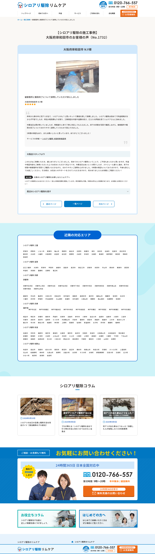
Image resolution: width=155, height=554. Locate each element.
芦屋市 (55, 317)
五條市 (62, 333)
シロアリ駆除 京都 (30, 275)
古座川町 (66, 352)
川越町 (40, 254)
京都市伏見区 (124, 286)
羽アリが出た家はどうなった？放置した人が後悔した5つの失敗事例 (118, 427)
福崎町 (117, 323)
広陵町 (101, 336)
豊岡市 (82, 320)
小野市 (85, 317)
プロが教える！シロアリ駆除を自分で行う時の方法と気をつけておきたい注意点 (77, 429)
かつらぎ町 (113, 349)
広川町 (125, 352)
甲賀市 (51, 267)
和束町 (118, 299)
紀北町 (64, 254)
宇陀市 (33, 333)
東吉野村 (75, 339)
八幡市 (25, 299)
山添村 (106, 339)
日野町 (47, 270)
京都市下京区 (75, 286)
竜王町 (55, 270)
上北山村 (56, 336)
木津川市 (48, 296)
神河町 (56, 323)
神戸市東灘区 (114, 309)
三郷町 (108, 336)
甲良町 (25, 270)
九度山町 (50, 352)
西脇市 (97, 320)
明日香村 (122, 333)
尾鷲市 (49, 251)
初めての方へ (43, 13)
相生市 (25, 317)
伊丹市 (77, 317)
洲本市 (33, 320)
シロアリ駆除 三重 (30, 245)
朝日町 (25, 254)
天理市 (85, 333)
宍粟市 (25, 320)
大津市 (36, 267)
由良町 (49, 355)
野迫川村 (66, 339)
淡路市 (70, 317)
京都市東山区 (111, 286)
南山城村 (101, 299)
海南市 (40, 349)
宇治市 (33, 296)
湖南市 (58, 267)
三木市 (112, 320)
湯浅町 (42, 355)
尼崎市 (62, 317)
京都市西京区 (99, 286)
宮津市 (115, 296)
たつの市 (56, 320)
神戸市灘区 (92, 309)
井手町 (33, 299)
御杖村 (91, 339)
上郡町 (64, 323)
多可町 (103, 323)
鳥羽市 (99, 251)
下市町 (116, 336)
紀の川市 (48, 349)
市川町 (33, 323)
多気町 (86, 254)
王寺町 (40, 336)
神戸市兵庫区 (126, 309)
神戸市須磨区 (44, 309)
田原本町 (41, 339)
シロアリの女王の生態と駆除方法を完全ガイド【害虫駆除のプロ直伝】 (35, 423)
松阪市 (114, 251)
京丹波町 (75, 299)
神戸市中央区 (68, 309)
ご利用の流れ (94, 13)
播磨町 (110, 323)
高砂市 (40, 320)
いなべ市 (41, 251)
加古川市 (93, 317)
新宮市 (64, 349)
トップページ (26, 13)
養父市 (25, 323)
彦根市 (89, 267)
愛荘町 (126, 267)
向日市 (122, 296)
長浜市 (73, 267)
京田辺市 (57, 296)
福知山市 (99, 296)
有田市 (25, 349)
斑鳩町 (33, 336)
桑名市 (71, 251)
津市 (93, 251)
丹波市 (74, 320)
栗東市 (119, 267)
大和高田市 (112, 333)
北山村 (25, 352)
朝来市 (47, 317)
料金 (60, 13)
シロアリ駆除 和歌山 (31, 343)
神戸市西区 (102, 309)
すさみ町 (83, 352)
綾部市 (25, 296)
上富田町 (123, 349)
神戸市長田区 (80, 309)
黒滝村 (94, 336)
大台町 (33, 254)
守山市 (104, 267)
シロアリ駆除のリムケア (85, 541)
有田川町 (96, 349)
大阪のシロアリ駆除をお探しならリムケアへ (52, 177)
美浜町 (34, 355)
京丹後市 (66, 296)
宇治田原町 (49, 299)
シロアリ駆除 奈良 (30, 327)
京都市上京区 (40, 286)
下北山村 (124, 336)
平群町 (83, 339)
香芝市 (47, 333)
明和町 (125, 254)
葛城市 (55, 333)
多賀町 (33, 270)
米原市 (97, 267)
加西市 (101, 317)
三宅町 (98, 339)
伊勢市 (33, 251)
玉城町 (94, 254)
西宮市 (89, 320)
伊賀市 (25, 251)
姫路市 (104, 320)
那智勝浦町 (100, 352)
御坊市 (56, 349)
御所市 (70, 333)
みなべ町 (26, 355)
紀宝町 (56, 254)
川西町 (79, 336)
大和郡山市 (101, 333)
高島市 (65, 267)
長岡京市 (83, 296)
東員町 (101, 254)
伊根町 (40, 299)
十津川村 (57, 339)
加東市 (108, 317)
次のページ (104, 204)
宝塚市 (47, 320)
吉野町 (113, 339)
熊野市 (64, 251)
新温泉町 (87, 323)
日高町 (118, 352)
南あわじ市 (121, 320)
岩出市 (33, 349)
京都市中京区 (87, 286)
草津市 (43, 267)
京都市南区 (27, 289)
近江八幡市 (27, 267)
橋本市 (79, 349)
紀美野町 (34, 352)
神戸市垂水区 (56, 309)
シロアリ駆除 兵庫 (30, 303)
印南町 (104, 349)
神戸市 (26, 308)
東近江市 (81, 267)
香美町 (71, 323)
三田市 (123, 317)
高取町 (33, 339)
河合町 (64, 336)
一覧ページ (77, 203)
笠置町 (67, 299)
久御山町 (84, 299)
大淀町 (47, 336)
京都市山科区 (38, 289)
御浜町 (117, 254)
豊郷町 (40, 270)
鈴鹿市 (86, 251)
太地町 (91, 352)
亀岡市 (40, 296)
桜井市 (77, 333)
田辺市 (71, 349)
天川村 (49, 339)
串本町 (42, 352)
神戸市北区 (32, 309)
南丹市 (91, 296)
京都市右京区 (28, 286)
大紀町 (79, 254)
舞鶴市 (107, 296)
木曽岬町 (48, 254)
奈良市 (92, 333)
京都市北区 (51, 286)
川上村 (71, 336)
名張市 (107, 251)
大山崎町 (59, 299)
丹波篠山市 (66, 320)
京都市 (26, 279)
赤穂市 (40, 317)
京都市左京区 (63, 286)
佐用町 (79, 323)
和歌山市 (87, 349)
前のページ (51, 204)
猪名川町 (41, 323)
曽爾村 (25, 339)
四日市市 (123, 251)
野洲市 (112, 267)
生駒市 (25, 333)
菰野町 (71, 254)
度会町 (25, 257)
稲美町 (49, 323)
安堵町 (25, 336)
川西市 (116, 317)
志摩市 (79, 251)
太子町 (95, 323)
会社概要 (112, 13)
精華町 (92, 299)
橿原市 (40, 333)
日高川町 (110, 352)
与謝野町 (110, 299)
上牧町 (86, 336)
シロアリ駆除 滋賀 (30, 261)
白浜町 (74, 352)
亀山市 (56, 251)
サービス (77, 13)
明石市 (33, 317)
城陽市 (74, 296)
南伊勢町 (109, 254)
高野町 (58, 352)
